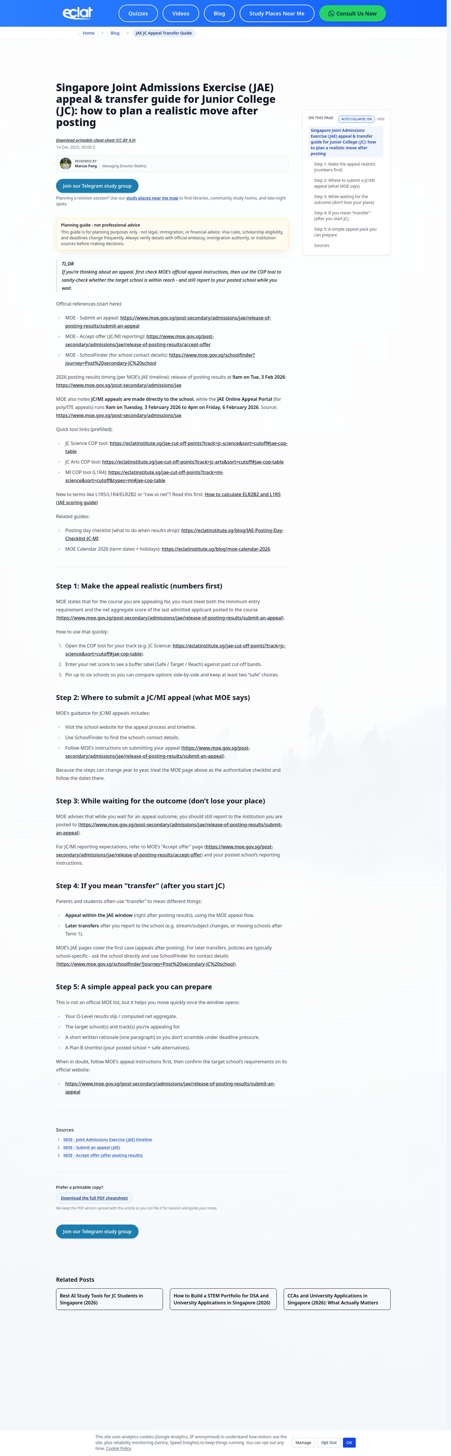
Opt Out (329, 1442)
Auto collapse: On (356, 119)
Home (88, 33)
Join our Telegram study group (97, 186)
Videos (181, 13)
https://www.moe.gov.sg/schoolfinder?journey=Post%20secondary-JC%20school (146, 964)
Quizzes (138, 13)
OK (349, 1442)
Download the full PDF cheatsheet (94, 1198)
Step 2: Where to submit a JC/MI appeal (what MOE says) (344, 183)
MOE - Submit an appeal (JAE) (91, 1147)
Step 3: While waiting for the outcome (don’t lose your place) (344, 199)
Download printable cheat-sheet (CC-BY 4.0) (96, 140)
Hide (380, 119)
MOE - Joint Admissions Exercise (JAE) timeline (107, 1139)
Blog (219, 13)
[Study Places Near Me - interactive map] (277, 13)
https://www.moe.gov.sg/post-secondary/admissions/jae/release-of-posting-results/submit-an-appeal (170, 618)
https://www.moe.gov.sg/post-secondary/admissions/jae (119, 385)
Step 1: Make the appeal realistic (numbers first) (345, 167)
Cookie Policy (118, 1448)
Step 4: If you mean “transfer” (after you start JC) (342, 215)
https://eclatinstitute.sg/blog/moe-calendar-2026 (216, 549)
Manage (303, 1442)
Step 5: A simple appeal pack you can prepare (345, 232)
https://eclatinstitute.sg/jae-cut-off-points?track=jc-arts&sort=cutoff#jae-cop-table (193, 462)
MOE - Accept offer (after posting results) (102, 1155)
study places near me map (152, 198)
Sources (321, 245)
